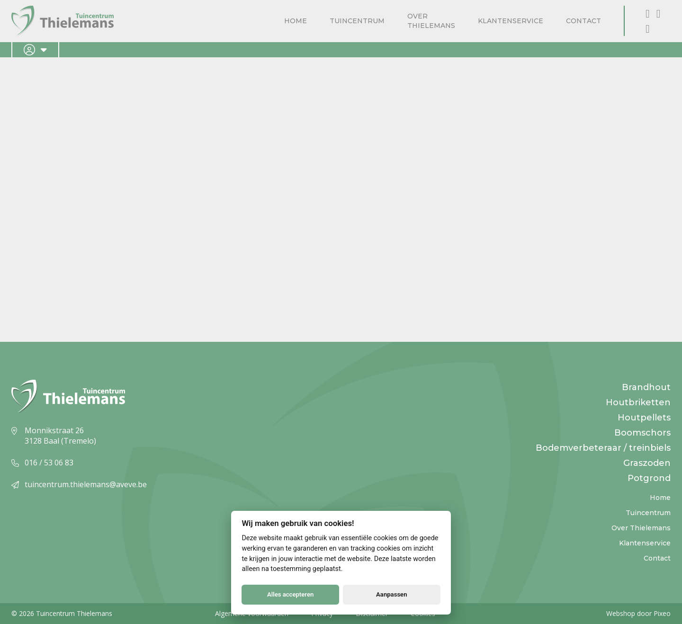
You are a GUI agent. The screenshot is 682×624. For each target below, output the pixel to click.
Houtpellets (644, 417)
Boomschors (642, 433)
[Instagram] (659, 13)
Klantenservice (510, 21)
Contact (583, 21)
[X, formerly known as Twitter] (648, 28)
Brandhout (646, 387)
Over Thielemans (431, 21)
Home (295, 21)
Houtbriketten (638, 402)
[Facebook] (649, 13)
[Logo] (62, 21)
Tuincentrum (357, 21)
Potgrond (649, 478)
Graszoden (647, 463)
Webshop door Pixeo (638, 613)
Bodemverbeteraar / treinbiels (603, 448)
